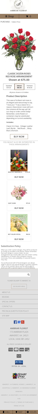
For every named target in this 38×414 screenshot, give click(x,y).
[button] (19, 362)
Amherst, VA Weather (9, 395)
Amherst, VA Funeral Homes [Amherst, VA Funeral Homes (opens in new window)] (13, 384)
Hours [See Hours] (32, 412)
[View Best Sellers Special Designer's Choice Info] (19, 222)
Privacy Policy (10, 402)
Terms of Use (19, 406)
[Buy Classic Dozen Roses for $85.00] (19, 136)
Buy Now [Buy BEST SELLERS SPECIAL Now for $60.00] (19, 239)
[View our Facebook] (15, 323)
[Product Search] (19, 274)
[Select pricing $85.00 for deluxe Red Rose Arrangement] (19, 87)
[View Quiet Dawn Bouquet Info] (19, 191)
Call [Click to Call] (6, 412)
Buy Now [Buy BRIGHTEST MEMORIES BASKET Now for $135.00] (19, 177)
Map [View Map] (19, 412)
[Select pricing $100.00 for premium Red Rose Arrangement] (29, 87)
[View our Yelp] (22, 323)
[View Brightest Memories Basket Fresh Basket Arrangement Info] (19, 160)
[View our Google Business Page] (19, 323)
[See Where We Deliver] (19, 286)
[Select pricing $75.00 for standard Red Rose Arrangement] (8, 87)
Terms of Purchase (25, 402)
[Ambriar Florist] (19, 11)
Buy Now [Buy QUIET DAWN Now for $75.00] (19, 208)
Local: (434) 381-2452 (19, 339)
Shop (9, 16)
